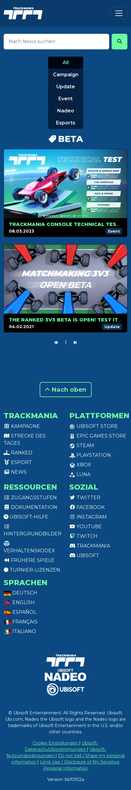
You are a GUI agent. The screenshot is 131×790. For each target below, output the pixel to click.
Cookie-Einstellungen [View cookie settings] (56, 743)
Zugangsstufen (30, 497)
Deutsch (20, 593)
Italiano (20, 631)
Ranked (18, 453)
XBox (80, 465)
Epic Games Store (97, 436)
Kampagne (22, 426)
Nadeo (65, 111)
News (15, 472)
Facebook (87, 507)
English (19, 602)
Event (65, 99)
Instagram (88, 517)
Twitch (83, 536)
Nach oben (65, 389)
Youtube (85, 526)
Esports (65, 123)
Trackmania (89, 546)
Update (65, 86)
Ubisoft (84, 555)
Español (20, 612)
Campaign (65, 74)
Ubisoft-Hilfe (26, 517)
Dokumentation (30, 507)
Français (21, 622)
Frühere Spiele (29, 560)
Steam (81, 445)
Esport (18, 462)
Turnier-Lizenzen (32, 570)
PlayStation (90, 455)
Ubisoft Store (93, 426)
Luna (79, 474)
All (66, 62)
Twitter (84, 497)
